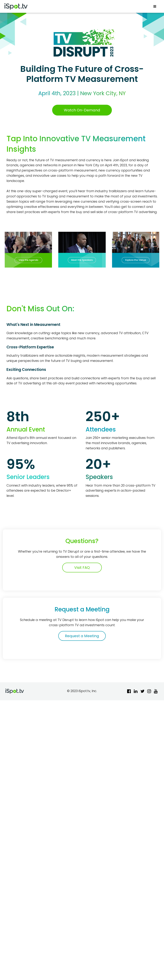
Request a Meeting (82, 635)
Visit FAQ (82, 567)
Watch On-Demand (82, 110)
